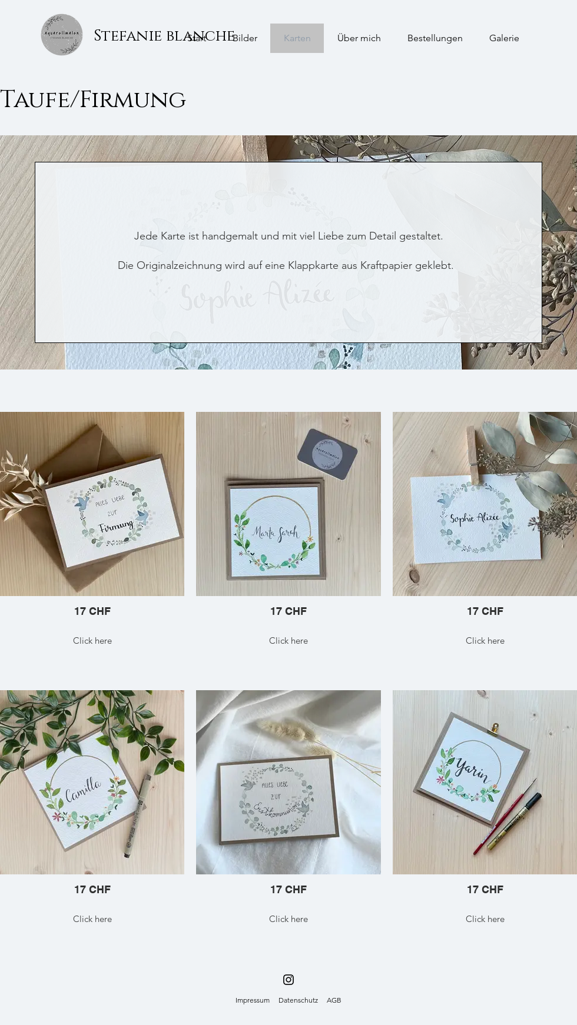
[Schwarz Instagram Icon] (288, 980)
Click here (92, 640)
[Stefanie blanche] (164, 36)
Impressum (253, 1000)
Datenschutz (298, 1000)
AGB (334, 1000)
